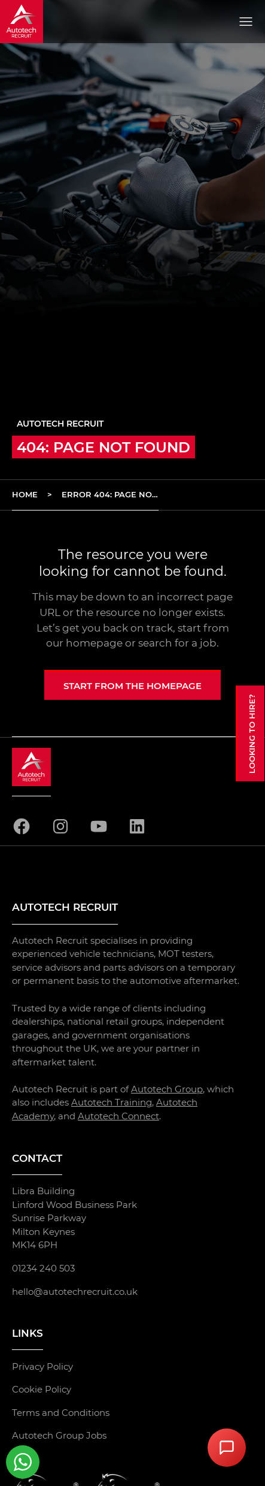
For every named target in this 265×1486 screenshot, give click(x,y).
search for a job (177, 642)
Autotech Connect (118, 1116)
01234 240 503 (43, 1268)
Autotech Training (111, 1102)
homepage (94, 642)
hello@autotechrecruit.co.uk (75, 1291)
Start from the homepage (132, 685)
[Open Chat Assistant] (227, 1447)
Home (25, 494)
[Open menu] (246, 21)
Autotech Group (167, 1089)
